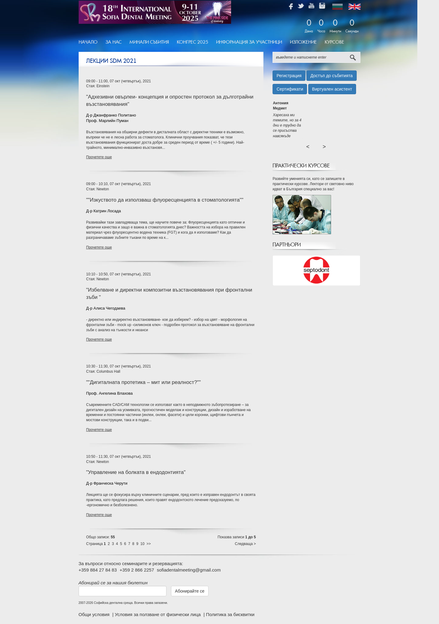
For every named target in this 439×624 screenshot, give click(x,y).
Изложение (303, 42)
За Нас (113, 42)
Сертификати (290, 89)
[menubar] (213, 42)
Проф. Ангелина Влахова (109, 393)
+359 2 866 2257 (137, 569)
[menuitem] (90, 42)
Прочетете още (99, 157)
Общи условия (95, 614)
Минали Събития (149, 42)
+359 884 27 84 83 (98, 569)
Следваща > (245, 544)
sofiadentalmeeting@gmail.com (189, 569)
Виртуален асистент (332, 89)
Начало (88, 42)
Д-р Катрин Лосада (103, 211)
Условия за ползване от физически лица (158, 614)
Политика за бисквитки (230, 614)
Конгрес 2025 (192, 42)
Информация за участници (249, 42)
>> (149, 544)
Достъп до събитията (331, 75)
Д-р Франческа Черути (107, 483)
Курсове (334, 42)
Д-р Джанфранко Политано (111, 115)
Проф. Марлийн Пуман (107, 120)
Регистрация (289, 75)
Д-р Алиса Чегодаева (105, 308)
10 (142, 544)
